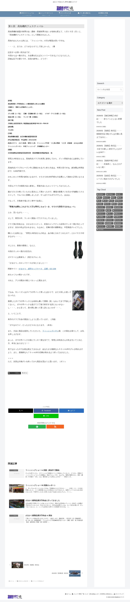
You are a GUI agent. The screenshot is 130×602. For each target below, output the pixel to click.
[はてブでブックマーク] (71, 411)
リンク (83, 596)
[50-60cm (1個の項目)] (109, 220)
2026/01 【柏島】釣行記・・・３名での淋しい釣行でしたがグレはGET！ (109, 149)
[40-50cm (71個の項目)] (101, 194)
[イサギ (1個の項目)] (100, 223)
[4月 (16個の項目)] (99, 200)
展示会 (24, 373)
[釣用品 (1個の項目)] (110, 226)
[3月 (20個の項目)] (114, 197)
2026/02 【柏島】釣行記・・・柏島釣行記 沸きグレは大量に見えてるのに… (109, 134)
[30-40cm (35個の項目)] (110, 194)
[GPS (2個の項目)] (109, 216)
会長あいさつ (92, 596)
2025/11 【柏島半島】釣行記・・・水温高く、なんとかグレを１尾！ (109, 164)
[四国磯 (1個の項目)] (119, 226)
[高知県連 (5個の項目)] (118, 207)
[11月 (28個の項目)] (119, 194)
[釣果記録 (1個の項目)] (118, 223)
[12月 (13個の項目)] (105, 200)
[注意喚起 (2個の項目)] (101, 216)
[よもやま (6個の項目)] (100, 207)
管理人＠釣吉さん (105, 596)
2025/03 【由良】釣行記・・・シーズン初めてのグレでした (109, 177)
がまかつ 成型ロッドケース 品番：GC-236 (37, 269)
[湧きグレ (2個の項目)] (118, 213)
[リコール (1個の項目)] (101, 226)
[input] (109, 89)
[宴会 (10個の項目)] (114, 204)
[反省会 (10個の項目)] (99, 204)
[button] (121, 89)
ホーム (64, 596)
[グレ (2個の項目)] (109, 213)
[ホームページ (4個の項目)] (117, 210)
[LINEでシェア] (46, 416)
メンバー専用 (73, 596)
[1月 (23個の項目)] (99, 197)
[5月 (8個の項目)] (120, 204)
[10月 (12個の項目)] (111, 200)
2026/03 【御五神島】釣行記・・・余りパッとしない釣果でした (109, 119)
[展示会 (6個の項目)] (109, 207)
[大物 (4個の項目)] (108, 210)
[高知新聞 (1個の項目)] (109, 223)
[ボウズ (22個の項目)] (106, 197)
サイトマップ (118, 596)
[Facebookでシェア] (46, 411)
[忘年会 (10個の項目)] (107, 204)
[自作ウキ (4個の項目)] (100, 210)
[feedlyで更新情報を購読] (44, 427)
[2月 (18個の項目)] (120, 197)
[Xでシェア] (20, 411)
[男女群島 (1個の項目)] (118, 220)
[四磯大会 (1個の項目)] (118, 216)
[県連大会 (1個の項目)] (100, 220)
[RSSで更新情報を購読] (48, 427)
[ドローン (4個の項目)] (101, 213)
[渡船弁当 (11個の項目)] (119, 200)
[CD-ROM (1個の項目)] (109, 229)
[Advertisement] (46, 76)
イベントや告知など (14, 373)
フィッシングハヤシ (50, 331)
